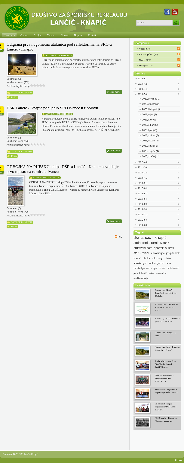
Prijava (178, 460)
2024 (142, 89)
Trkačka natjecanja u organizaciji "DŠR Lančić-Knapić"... (166, 407)
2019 (142, 178)
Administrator (63, 55)
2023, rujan (149, 114)
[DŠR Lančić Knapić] (67, 18)
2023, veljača (150, 151)
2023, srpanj (150, 125)
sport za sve (159, 268)
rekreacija (157, 258)
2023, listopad (151, 109)
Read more (115, 92)
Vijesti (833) (144, 49)
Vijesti (28, 92)
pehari (136, 273)
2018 (142, 183)
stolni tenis (141, 243)
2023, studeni (150, 104)
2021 (142, 167)
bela (168, 263)
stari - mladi (141, 253)
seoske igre (140, 263)
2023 (142, 94)
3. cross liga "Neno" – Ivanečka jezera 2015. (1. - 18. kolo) (166, 293)
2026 (142, 78)
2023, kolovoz (150, 119)
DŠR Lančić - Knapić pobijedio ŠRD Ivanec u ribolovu (52, 108)
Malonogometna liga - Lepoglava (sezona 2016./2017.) (164, 378)
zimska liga (139, 268)
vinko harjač (158, 253)
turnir (155, 243)
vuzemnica (161, 273)
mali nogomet (156, 263)
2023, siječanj (150, 156)
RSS (118, 236)
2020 (142, 172)
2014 (142, 204)
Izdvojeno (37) (145, 65)
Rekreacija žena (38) (148, 54)
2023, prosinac (151, 98)
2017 (142, 188)
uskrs (151, 273)
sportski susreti (164, 248)
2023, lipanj (149, 130)
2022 (142, 162)
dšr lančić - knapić (150, 238)
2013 (142, 209)
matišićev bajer (141, 278)
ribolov (146, 258)
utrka (168, 258)
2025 (142, 83)
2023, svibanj (150, 135)
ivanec (164, 243)
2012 (142, 214)
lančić (144, 273)
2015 (142, 199)
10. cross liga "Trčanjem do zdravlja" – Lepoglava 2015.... (166, 307)
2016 (142, 193)
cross (149, 268)
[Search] (154, 22)
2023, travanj (150, 140)
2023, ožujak (150, 146)
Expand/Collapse (178, 78)
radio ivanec (173, 268)
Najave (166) (145, 60)
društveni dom (142, 248)
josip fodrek (173, 253)
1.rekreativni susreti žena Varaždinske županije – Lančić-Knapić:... (165, 364)
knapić (137, 258)
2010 (142, 225)
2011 (142, 219)
